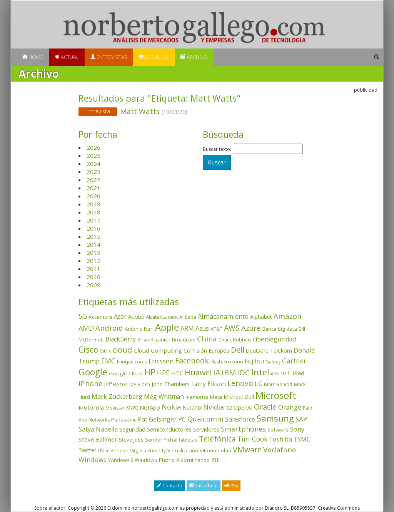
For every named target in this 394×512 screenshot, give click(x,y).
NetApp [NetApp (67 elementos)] (150, 407)
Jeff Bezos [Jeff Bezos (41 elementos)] (116, 384)
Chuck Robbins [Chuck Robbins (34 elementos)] (235, 339)
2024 (93, 163)
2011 (93, 269)
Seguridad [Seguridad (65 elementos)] (132, 429)
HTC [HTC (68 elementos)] (177, 373)
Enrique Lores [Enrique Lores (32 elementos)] (132, 361)
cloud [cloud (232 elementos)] (122, 350)
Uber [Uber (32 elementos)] (103, 450)
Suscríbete (203, 485)
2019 (93, 204)
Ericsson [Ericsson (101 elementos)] (161, 360)
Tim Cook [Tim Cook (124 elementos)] (252, 438)
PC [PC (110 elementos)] (182, 419)
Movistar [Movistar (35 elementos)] (115, 408)
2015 (93, 236)
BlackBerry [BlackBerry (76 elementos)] (120, 339)
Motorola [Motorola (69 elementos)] (91, 407)
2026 (93, 147)
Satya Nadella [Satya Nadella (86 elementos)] (98, 429)
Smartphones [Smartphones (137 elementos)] (243, 428)
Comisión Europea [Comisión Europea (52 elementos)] (206, 350)
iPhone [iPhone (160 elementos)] (90, 383)
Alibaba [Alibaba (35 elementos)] (187, 317)
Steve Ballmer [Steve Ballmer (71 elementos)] (97, 439)
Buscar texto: (217, 149)
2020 (93, 196)
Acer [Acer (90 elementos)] (120, 316)
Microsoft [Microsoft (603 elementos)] (275, 395)
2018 (93, 212)
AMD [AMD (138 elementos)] (86, 328)
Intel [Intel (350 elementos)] (260, 372)
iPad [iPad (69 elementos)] (298, 373)
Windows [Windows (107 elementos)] (92, 459)
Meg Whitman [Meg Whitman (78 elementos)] (164, 396)
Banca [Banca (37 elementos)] (269, 328)
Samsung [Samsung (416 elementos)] (275, 418)
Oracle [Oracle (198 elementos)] (265, 407)
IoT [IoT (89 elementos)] (286, 373)
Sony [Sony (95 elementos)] (297, 429)
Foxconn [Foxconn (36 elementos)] (233, 361)
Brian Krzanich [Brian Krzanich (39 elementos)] (153, 339)
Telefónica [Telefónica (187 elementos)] (217, 439)
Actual (67, 57)
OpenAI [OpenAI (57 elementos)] (243, 407)
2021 (93, 188)
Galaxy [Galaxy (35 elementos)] (272, 361)
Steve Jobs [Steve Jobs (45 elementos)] (131, 439)
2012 (93, 260)
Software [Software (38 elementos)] (278, 429)
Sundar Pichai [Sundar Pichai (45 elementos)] (161, 439)
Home (32, 57)
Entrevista (97, 111)
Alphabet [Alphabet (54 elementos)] (261, 316)
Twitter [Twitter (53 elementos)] (87, 450)
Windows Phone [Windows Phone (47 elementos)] (155, 459)
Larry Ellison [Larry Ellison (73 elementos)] (208, 384)
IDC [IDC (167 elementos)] (244, 372)
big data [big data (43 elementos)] (287, 328)
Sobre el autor (49, 508)
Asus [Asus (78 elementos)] (202, 328)
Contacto (169, 485)
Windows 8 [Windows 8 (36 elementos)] (120, 460)
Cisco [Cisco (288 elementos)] (88, 349)
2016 (93, 228)
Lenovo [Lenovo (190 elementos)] (240, 383)
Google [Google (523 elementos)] (92, 372)
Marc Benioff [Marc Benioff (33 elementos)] (278, 384)
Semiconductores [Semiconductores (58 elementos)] (169, 429)
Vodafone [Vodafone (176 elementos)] (279, 450)
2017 (93, 220)
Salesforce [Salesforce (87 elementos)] (240, 419)
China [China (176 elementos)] (207, 339)
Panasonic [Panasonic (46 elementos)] (123, 419)
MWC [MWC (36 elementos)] (132, 408)
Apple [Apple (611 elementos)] (167, 327)
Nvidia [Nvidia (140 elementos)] (213, 407)
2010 (93, 277)
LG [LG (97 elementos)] (258, 383)
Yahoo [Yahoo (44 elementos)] (202, 460)
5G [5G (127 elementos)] (82, 316)
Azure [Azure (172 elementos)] (251, 328)
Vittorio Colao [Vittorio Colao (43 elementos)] (215, 450)
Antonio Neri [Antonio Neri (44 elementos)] (139, 328)
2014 (93, 244)
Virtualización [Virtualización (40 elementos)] (182, 450)
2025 (93, 155)
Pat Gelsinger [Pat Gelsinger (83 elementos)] (157, 419)
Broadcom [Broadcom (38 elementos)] (183, 339)
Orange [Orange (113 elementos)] (289, 407)
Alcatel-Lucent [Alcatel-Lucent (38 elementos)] (162, 316)
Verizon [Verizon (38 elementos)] (119, 450)
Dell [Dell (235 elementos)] (237, 350)
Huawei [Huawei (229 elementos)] (198, 372)
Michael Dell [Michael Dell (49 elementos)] (239, 396)
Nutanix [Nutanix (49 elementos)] (192, 407)
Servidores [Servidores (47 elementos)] (206, 429)
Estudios (154, 57)
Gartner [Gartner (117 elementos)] (294, 360)
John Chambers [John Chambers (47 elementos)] (171, 384)
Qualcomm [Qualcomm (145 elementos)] (205, 418)
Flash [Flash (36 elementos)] (216, 361)
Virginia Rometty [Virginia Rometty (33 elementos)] (148, 450)
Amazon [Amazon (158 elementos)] (288, 316)
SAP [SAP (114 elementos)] (301, 419)
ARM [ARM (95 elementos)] (187, 328)
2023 (93, 172)
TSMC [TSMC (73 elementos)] (302, 439)
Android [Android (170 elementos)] (109, 328)
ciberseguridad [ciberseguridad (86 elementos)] (274, 339)
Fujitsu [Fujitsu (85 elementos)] (254, 361)
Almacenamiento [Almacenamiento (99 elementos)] (223, 316)
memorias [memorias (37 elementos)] (197, 396)
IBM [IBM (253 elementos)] (229, 372)
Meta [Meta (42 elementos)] (216, 396)
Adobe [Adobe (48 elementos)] (136, 316)
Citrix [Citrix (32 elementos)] (105, 351)
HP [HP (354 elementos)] (149, 372)
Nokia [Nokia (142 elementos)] (171, 407)
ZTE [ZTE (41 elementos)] (215, 460)
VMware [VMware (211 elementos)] (247, 449)
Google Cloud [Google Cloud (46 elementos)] (126, 373)
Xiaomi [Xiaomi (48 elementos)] (184, 459)
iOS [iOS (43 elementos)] (275, 373)
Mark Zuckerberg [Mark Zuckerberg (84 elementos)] (117, 396)
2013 (93, 252)
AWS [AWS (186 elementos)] (232, 328)
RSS (231, 485)
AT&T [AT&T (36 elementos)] (216, 329)
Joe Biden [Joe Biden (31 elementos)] (139, 384)
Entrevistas (108, 57)
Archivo (194, 57)
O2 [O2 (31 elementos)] (228, 408)
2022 (93, 180)
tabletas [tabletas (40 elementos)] (188, 439)
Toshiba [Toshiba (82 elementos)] (280, 439)
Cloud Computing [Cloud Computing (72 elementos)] (158, 350)
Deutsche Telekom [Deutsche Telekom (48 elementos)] (269, 350)
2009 (93, 285)
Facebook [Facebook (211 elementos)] (192, 360)
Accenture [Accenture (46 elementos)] (100, 316)
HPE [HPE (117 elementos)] (163, 372)
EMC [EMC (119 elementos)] (108, 360)
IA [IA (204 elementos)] (216, 372)
